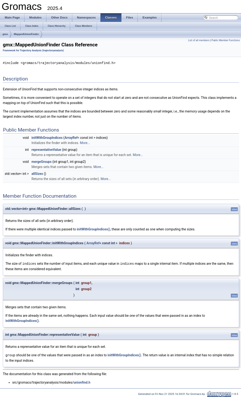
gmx (5, 34)
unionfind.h (82, 382)
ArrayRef (70, 137)
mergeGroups (42, 161)
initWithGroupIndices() (93, 229)
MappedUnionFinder (26, 34)
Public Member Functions (225, 40)
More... (85, 142)
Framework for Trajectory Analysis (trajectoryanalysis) (33, 50)
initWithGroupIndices (47, 137)
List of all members (198, 40)
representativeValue (46, 149)
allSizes (37, 173)
